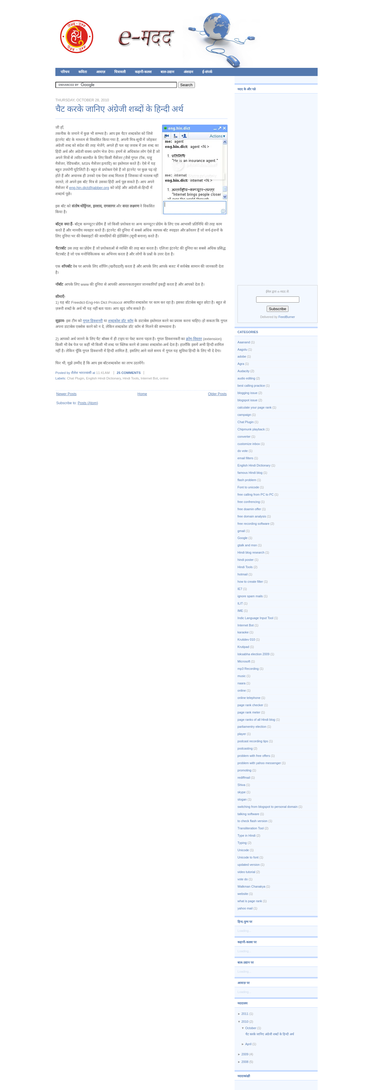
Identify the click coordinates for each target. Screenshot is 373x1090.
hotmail (242, 574)
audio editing (246, 378)
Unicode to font (247, 857)
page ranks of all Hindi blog (256, 719)
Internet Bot (149, 378)
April (248, 1044)
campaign (244, 414)
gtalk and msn (247, 545)
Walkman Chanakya (251, 886)
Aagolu (242, 349)
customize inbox (248, 444)
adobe (241, 356)
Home (142, 394)
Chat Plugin (75, 378)
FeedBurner (286, 317)
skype (241, 792)
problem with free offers (253, 755)
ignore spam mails (250, 596)
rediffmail (243, 777)
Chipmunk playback (251, 429)
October (250, 1028)
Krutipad (243, 647)
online (164, 378)
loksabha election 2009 (253, 654)
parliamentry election (251, 726)
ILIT (240, 603)
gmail (241, 531)
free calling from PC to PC (255, 494)
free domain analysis (251, 516)
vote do (242, 879)
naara (241, 683)
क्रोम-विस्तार (194, 339)
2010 (245, 1021)
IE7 (239, 589)
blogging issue (247, 393)
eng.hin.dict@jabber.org (89, 188)
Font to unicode (248, 487)
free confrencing (248, 502)
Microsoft (243, 661)
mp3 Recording (248, 668)
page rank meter (248, 712)
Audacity (243, 371)
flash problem (246, 480)
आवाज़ (100, 72)
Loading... (244, 930)
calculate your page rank (254, 407)
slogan (242, 799)
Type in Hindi (246, 835)
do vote (242, 451)
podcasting (245, 748)
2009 (245, 1054)
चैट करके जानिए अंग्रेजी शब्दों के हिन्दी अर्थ (119, 109)
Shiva (241, 785)
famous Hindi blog (250, 472)
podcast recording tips (252, 741)
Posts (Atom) (88, 403)
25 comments (129, 372)
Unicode (243, 850)
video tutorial (246, 872)
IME (240, 610)
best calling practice (251, 385)
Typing (242, 843)
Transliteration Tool (250, 828)
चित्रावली (120, 72)
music (241, 676)
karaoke (243, 632)
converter (244, 436)
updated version (248, 864)
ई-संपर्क (207, 72)
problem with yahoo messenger (259, 763)
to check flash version (252, 821)
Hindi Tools (131, 378)
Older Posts (217, 394)
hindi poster (245, 559)
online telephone (249, 697)
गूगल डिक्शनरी (93, 321)
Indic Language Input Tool (255, 618)
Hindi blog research (250, 552)
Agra (240, 363)
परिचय (65, 72)
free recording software (253, 523)
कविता (82, 72)
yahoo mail (245, 908)
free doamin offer (249, 509)
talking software (248, 814)
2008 (245, 1061)
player (241, 734)
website (242, 893)
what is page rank (249, 901)
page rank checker (250, 705)
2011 (245, 1013)
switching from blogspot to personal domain (267, 806)
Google (242, 538)
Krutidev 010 (246, 639)
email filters (245, 458)
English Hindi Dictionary (103, 378)
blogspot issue (247, 400)
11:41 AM (103, 372)
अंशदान (188, 72)
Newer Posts (66, 394)
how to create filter (250, 581)
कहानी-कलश (143, 72)
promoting (244, 770)
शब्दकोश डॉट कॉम (120, 321)
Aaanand (243, 342)
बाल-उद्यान (167, 72)
